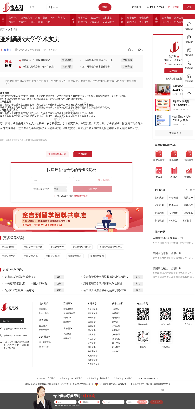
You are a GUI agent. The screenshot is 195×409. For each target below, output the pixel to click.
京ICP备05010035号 (81, 384)
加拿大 (61, 17)
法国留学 (92, 322)
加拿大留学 (44, 313)
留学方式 (173, 205)
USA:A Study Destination (147, 378)
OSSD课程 (108, 21)
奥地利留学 (93, 356)
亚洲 (48, 21)
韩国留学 (67, 338)
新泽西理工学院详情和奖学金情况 (102, 283)
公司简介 (116, 309)
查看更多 (176, 133)
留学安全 (166, 17)
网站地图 (116, 339)
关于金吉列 (173, 7)
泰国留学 (67, 317)
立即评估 (92, 189)
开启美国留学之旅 (57, 154)
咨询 (59, 276)
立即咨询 (82, 154)
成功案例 (95, 17)
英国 (37, 17)
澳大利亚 (23, 21)
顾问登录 (116, 343)
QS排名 (173, 220)
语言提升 (144, 17)
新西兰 (12, 21)
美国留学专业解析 (82, 247)
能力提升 (131, 21)
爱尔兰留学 (44, 330)
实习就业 (166, 21)
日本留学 (67, 334)
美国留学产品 (57, 247)
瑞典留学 (92, 334)
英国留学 (43, 326)
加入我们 (116, 347)
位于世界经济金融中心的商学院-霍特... (105, 290)
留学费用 (159, 197)
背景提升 (188, 197)
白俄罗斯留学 (93, 364)
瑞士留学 (92, 347)
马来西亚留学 (69, 313)
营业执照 (116, 334)
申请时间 (159, 213)
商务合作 (116, 326)
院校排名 (107, 17)
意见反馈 (116, 317)
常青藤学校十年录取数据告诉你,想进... (105, 276)
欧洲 (40, 21)
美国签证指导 (53, 256)
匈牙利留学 (93, 351)
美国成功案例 (97, 256)
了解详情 (66, 60)
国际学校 (82, 21)
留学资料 (131, 17)
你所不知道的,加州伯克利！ (21, 290)
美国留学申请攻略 (33, 247)
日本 (53, 17)
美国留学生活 (8, 256)
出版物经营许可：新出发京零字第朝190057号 (150, 384)
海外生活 (178, 17)
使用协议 (116, 330)
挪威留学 (92, 330)
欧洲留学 (129, 378)
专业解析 (173, 213)
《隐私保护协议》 (81, 196)
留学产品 (82, 17)
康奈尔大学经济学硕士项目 (20, 276)
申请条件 (173, 197)
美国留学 (43, 309)
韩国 (33, 21)
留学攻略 (13, 17)
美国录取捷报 (8, 247)
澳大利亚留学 (45, 342)
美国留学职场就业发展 (110, 247)
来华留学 (116, 351)
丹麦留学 (92, 317)
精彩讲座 (95, 21)
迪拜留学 (67, 322)
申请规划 (159, 220)
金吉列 (5, 49)
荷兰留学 (92, 343)
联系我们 (116, 313)
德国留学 (92, 326)
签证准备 (144, 21)
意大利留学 (93, 309)
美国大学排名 (75, 256)
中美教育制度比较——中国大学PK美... (27, 283)
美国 (45, 17)
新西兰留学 (44, 346)
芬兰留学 (92, 339)
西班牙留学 (93, 313)
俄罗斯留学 (93, 360)
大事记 (115, 322)
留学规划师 (26, 17)
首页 (2, 29)
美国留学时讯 (31, 256)
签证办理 (188, 205)
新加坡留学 (68, 309)
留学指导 (187, 220)
